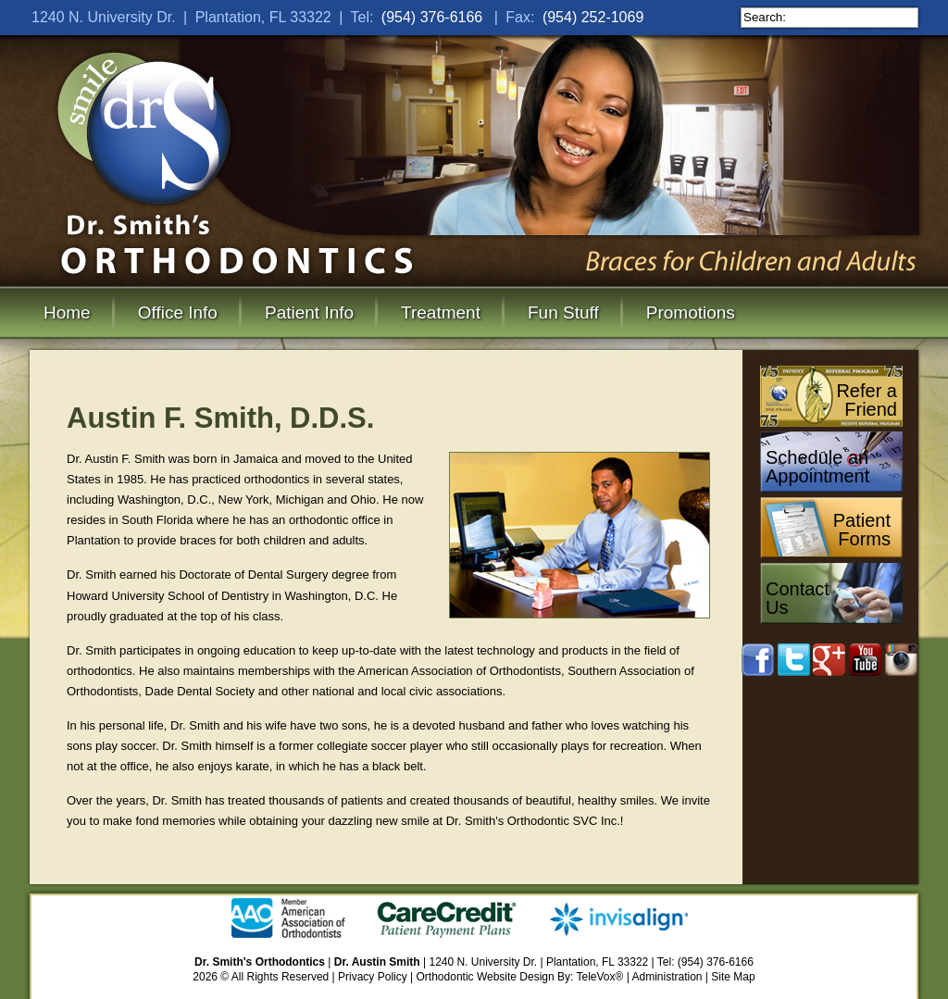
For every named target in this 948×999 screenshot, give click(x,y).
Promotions (690, 312)
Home (67, 312)
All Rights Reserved (280, 976)
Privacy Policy (372, 976)
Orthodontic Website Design (486, 976)
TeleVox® (600, 976)
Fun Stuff (563, 312)
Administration (667, 976)
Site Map (733, 976)
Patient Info (309, 312)
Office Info (178, 312)
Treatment (440, 312)
